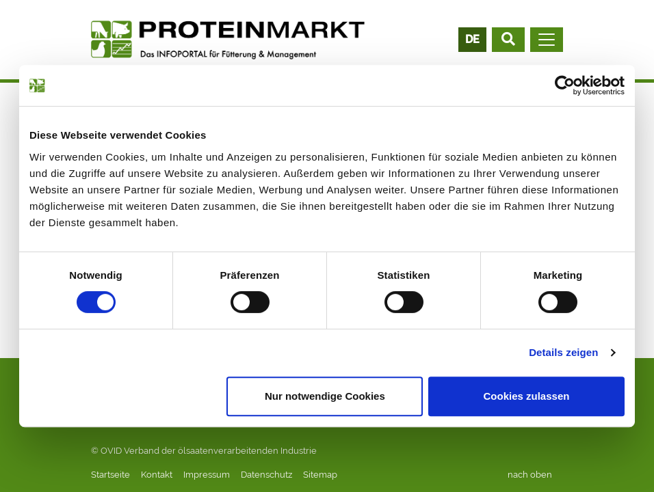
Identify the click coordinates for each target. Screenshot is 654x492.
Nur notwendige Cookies (325, 396)
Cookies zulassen (527, 396)
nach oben (530, 474)
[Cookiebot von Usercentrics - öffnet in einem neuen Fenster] (565, 85)
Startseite (110, 474)
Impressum (206, 474)
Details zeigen (563, 352)
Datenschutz (266, 474)
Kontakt (156, 474)
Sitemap (320, 474)
